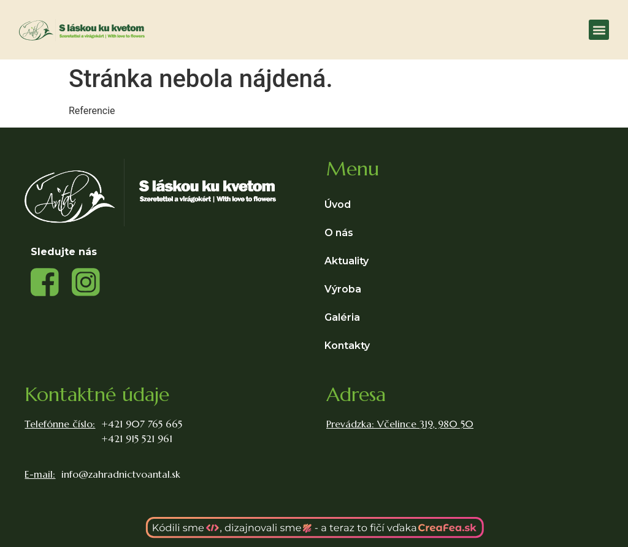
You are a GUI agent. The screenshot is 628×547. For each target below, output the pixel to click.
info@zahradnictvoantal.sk (120, 474)
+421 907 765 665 (141, 424)
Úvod (337, 204)
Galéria (342, 317)
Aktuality (346, 261)
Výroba (345, 289)
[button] (599, 30)
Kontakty (347, 345)
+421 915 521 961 (136, 438)
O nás (338, 233)
